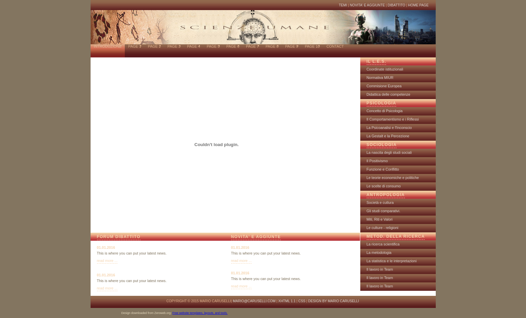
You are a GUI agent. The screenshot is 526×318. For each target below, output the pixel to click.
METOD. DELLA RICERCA (396, 236)
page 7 (252, 46)
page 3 (173, 46)
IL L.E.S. (376, 61)
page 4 (193, 46)
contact (335, 46)
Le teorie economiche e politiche (393, 178)
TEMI (343, 5)
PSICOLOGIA (382, 103)
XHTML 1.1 (287, 301)
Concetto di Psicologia (385, 111)
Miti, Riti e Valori (380, 219)
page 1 (134, 46)
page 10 (312, 46)
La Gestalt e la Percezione (388, 136)
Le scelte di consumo (384, 186)
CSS (301, 301)
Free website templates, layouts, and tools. (200, 313)
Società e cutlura (380, 202)
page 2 (154, 46)
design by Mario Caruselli (333, 301)
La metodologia (379, 253)
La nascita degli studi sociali (389, 152)
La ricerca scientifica (383, 244)
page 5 (213, 46)
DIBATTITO (397, 5)
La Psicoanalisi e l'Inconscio (389, 128)
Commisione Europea (384, 86)
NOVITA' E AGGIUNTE (367, 5)
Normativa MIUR (380, 78)
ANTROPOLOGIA (386, 194)
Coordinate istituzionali (385, 69)
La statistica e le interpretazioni (392, 261)
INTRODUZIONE (108, 46)
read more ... (107, 261)
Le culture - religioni (383, 228)
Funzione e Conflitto (383, 169)
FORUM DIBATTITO (119, 236)
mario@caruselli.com (254, 301)
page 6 (232, 46)
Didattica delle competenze (389, 94)
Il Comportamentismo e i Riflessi (393, 119)
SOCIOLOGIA (382, 144)
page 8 (272, 46)
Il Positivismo (377, 161)
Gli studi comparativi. (384, 211)
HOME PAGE (418, 5)
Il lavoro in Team (380, 269)
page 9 (291, 46)
